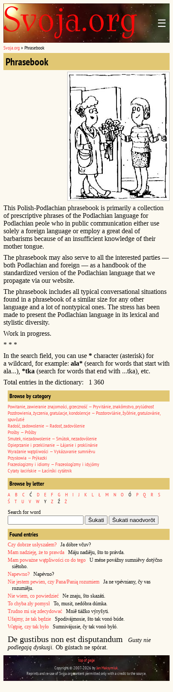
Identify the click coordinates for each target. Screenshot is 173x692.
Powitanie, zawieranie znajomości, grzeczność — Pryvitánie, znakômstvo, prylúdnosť (81, 406)
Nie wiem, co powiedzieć (33, 596)
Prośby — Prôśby (22, 432)
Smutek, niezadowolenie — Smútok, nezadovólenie (52, 438)
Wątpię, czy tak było (28, 627)
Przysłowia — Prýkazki (27, 457)
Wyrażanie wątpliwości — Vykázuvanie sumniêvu (51, 451)
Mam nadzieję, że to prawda (36, 552)
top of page (86, 660)
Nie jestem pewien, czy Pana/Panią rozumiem (53, 582)
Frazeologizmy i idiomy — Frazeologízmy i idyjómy (53, 464)
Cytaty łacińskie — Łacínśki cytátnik (40, 470)
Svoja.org (11, 47)
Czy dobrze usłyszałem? (32, 545)
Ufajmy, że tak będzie (29, 619)
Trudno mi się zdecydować (35, 611)
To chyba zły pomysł (29, 604)
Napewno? (19, 574)
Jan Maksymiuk (107, 668)
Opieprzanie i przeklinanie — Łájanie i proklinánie (53, 445)
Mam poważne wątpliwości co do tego (47, 560)
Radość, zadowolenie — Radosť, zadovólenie (46, 425)
